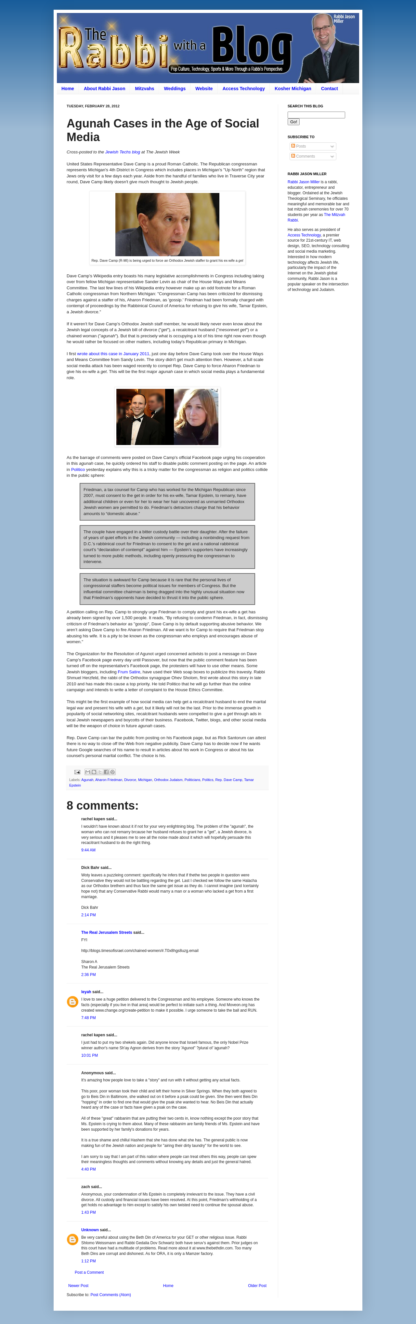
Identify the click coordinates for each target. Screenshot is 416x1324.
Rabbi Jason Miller (304, 182)
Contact (329, 88)
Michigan (145, 780)
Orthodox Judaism (168, 780)
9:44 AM (88, 850)
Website (204, 88)
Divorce (130, 780)
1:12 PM (88, 1261)
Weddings (175, 88)
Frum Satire (129, 671)
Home (67, 88)
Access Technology (244, 88)
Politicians (193, 780)
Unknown (90, 1230)
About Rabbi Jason (104, 88)
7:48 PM (88, 1018)
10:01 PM (89, 1055)
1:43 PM (88, 1212)
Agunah (87, 780)
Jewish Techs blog (122, 152)
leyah (86, 992)
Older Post (257, 1285)
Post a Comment (89, 1272)
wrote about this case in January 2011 (113, 353)
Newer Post (78, 1285)
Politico (78, 469)
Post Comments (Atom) (110, 1295)
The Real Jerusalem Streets (106, 932)
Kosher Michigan (293, 88)
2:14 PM (88, 915)
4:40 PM (88, 1169)
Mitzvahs (144, 88)
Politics (207, 780)
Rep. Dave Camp (228, 780)
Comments (303, 156)
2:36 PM (88, 974)
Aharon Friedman (108, 780)
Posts (298, 146)
